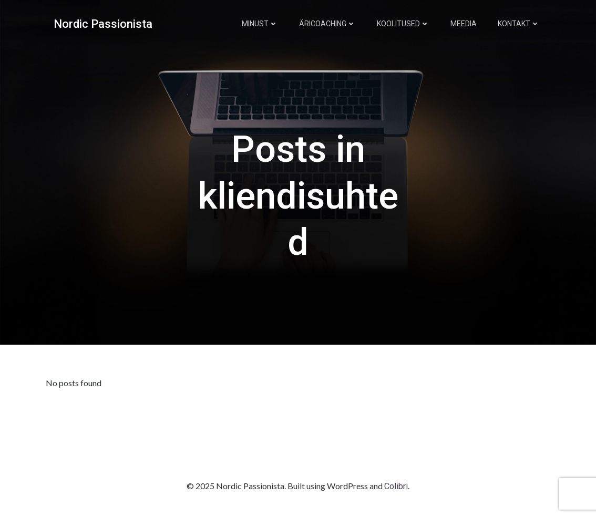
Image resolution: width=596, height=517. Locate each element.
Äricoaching (327, 23)
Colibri (396, 486)
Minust (260, 23)
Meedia (463, 23)
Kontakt (519, 23)
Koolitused (403, 23)
